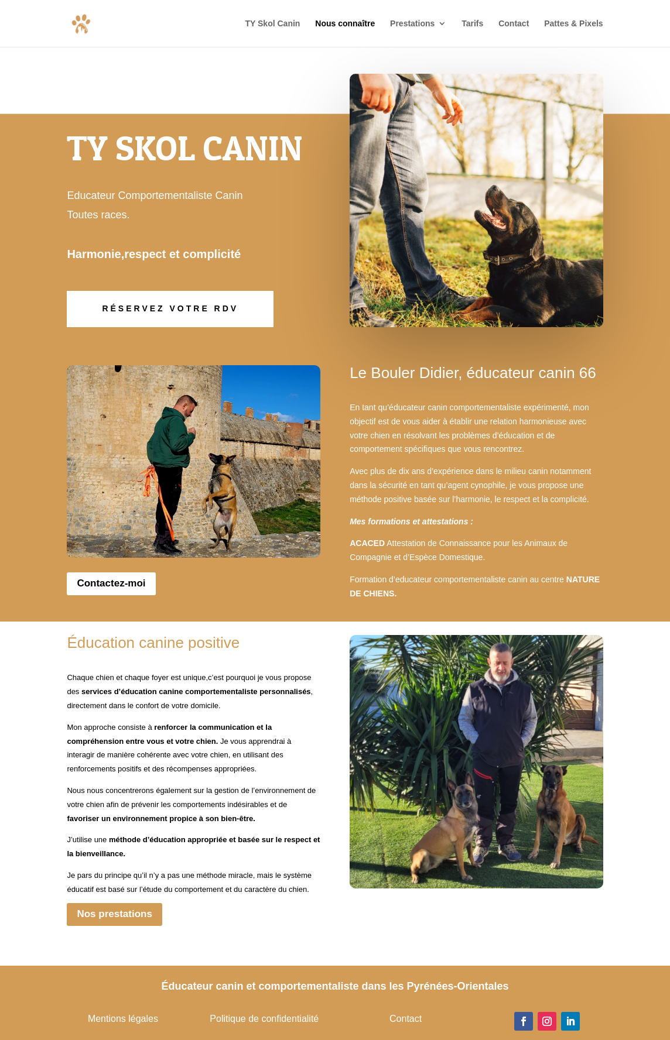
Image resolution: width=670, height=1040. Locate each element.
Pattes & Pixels (573, 23)
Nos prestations (114, 913)
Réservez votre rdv (170, 308)
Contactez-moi (111, 583)
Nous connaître (345, 23)
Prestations (412, 23)
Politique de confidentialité (264, 1019)
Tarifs (472, 23)
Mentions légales (123, 1019)
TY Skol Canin (272, 23)
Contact (513, 23)
